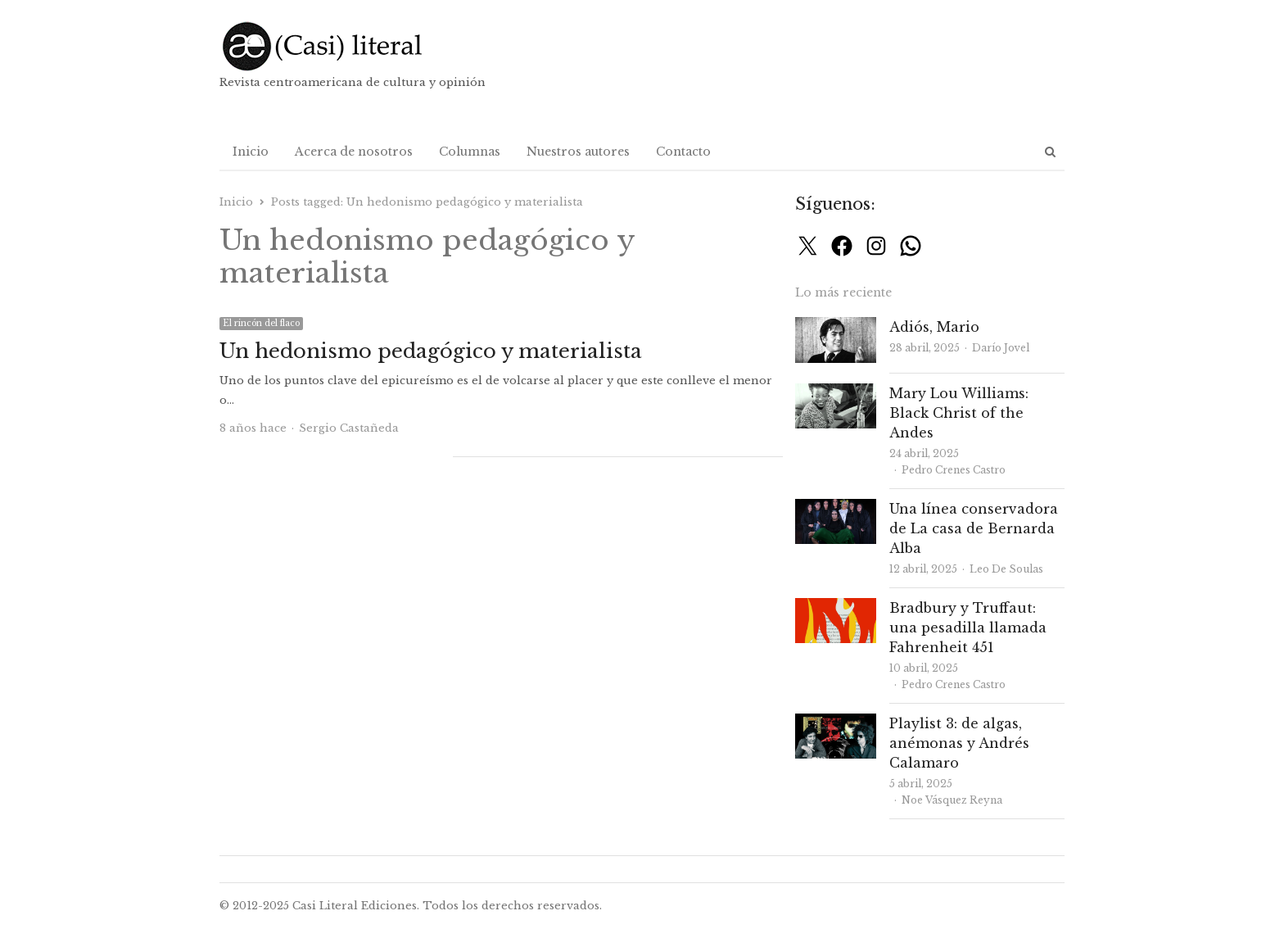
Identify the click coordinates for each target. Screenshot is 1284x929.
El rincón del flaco (261, 323)
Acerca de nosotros (354, 151)
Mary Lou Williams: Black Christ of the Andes (959, 413)
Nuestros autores (578, 151)
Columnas (469, 151)
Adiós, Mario (934, 327)
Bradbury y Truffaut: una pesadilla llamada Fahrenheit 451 (968, 627)
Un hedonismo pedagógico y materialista (430, 351)
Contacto (683, 151)
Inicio (251, 151)
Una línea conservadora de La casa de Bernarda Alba (973, 528)
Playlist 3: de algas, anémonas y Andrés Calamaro (959, 743)
